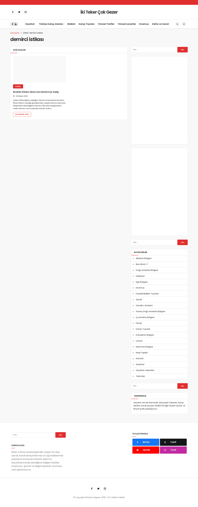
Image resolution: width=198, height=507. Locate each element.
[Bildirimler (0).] (184, 24)
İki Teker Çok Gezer (99, 12)
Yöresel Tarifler (106, 24)
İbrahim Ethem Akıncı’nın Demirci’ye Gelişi (36, 92)
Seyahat (30, 24)
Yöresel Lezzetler (127, 24)
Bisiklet (71, 24)
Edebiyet (140, 276)
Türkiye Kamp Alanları (51, 24)
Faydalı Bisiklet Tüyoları (147, 293)
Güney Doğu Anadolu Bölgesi (150, 311)
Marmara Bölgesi (144, 346)
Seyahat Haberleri (145, 370)
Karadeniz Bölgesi (145, 334)
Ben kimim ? (142, 264)
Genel (18, 86)
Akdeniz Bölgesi (144, 258)
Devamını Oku (22, 114)
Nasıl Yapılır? (142, 352)
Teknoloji (140, 376)
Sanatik (139, 358)
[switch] (14, 24)
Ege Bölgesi (141, 281)
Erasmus (144, 24)
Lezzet (139, 340)
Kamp (139, 323)
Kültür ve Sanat (160, 24)
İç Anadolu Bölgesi (145, 317)
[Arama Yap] (177, 24)
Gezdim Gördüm (144, 305)
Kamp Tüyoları (87, 24)
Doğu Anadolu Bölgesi (147, 270)
